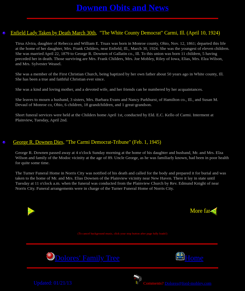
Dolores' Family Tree (87, 258)
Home (194, 258)
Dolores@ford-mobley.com (188, 283)
